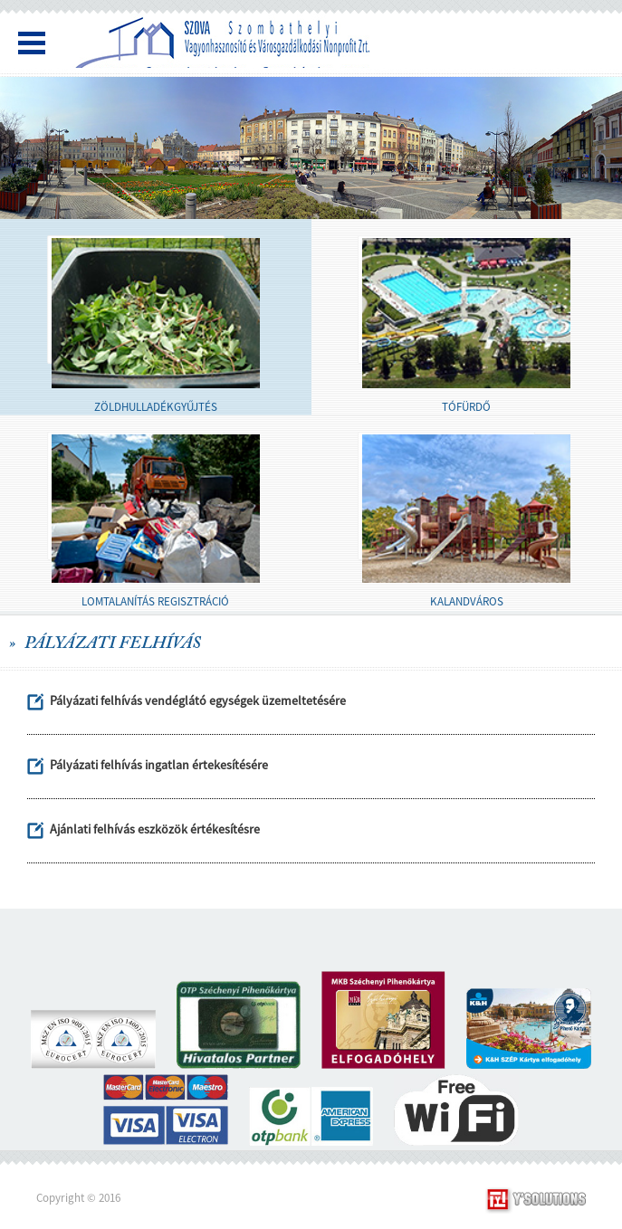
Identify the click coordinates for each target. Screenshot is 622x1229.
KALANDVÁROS (466, 601)
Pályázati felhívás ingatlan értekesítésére (159, 765)
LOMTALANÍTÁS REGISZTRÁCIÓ (155, 601)
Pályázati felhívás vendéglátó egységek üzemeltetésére (198, 700)
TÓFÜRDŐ (466, 406)
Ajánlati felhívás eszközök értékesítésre (155, 829)
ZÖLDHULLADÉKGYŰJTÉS (155, 406)
